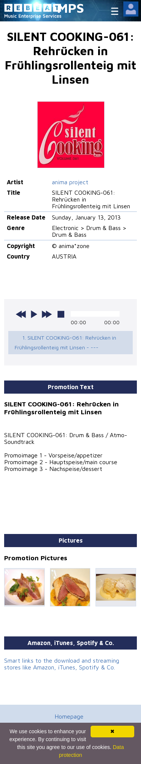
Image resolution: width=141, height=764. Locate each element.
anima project (70, 182)
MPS (70, 7)
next (46, 314)
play (33, 314)
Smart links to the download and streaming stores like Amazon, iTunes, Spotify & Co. (61, 664)
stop (61, 314)
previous (21, 314)
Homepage (69, 716)
